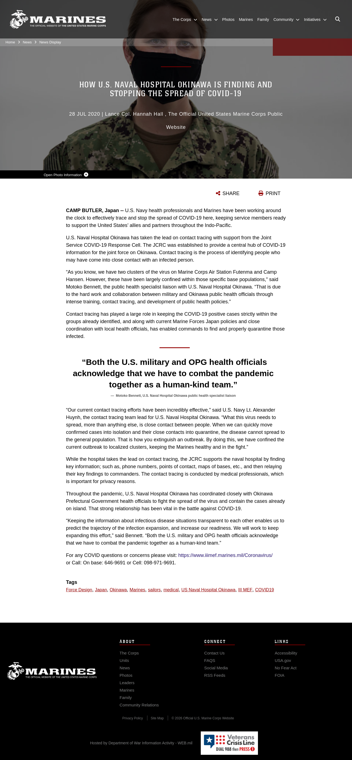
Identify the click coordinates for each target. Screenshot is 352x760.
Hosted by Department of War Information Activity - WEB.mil (141, 743)
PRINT (273, 193)
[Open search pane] (337, 19)
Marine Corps (52, 676)
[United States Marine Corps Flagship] (58, 19)
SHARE (231, 193)
